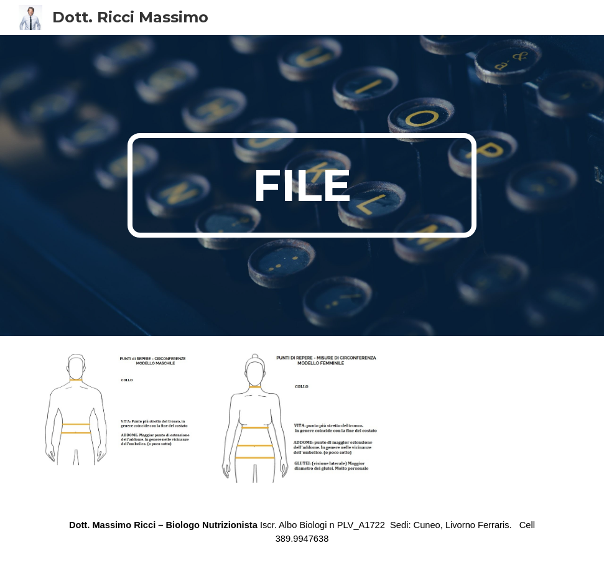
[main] (302, 185)
